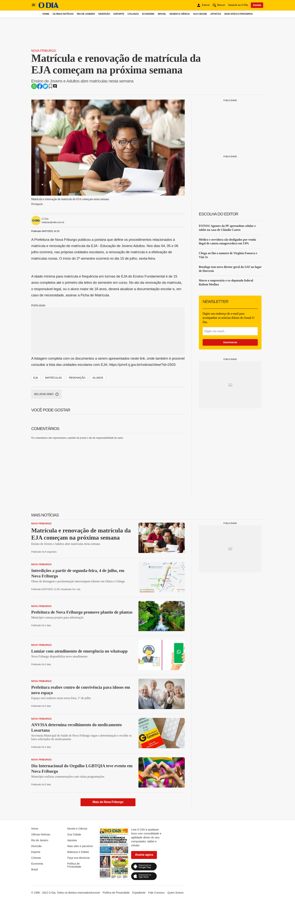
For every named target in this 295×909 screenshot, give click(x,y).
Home (45, 13)
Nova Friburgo (43, 50)
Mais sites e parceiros (238, 13)
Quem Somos (175, 892)
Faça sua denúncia (78, 857)
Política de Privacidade (74, 865)
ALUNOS (97, 377)
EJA (35, 377)
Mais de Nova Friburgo (108, 802)
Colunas (133, 13)
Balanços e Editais (78, 851)
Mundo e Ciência (180, 13)
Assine (257, 5)
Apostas (215, 13)
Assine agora (144, 854)
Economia (148, 13)
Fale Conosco (156, 892)
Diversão (104, 13)
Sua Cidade (200, 13)
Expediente (138, 892)
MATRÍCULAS (53, 377)
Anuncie (95, 892)
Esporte (118, 13)
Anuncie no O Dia (238, 5)
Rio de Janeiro (86, 13)
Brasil (162, 13)
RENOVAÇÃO (77, 377)
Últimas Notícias (62, 13)
